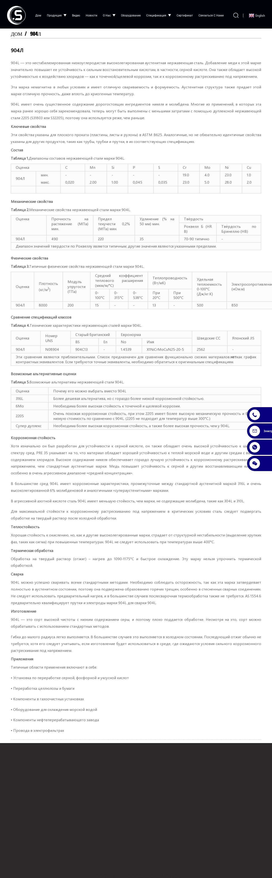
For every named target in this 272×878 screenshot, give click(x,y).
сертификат (185, 13)
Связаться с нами (211, 13)
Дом (38, 13)
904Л (36, 31)
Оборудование (131, 13)
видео (76, 13)
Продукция (56, 13)
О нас (109, 13)
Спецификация (158, 13)
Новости (91, 13)
